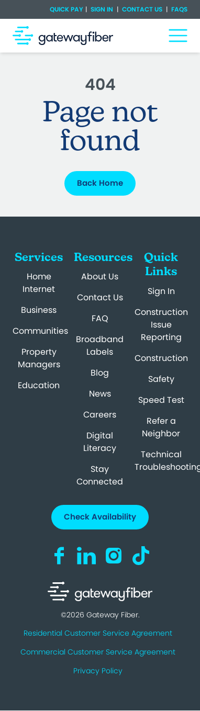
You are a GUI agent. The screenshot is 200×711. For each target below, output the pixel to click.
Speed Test (161, 400)
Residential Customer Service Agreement (98, 633)
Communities (40, 331)
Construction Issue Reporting (161, 324)
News (100, 394)
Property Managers (39, 358)
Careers (99, 415)
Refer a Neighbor (161, 427)
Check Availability (100, 516)
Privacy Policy (98, 670)
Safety (161, 379)
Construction (161, 358)
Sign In (102, 9)
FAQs (178, 9)
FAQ (100, 318)
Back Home (100, 182)
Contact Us (142, 9)
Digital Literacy (99, 442)
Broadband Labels (100, 345)
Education (39, 385)
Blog (100, 373)
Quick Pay (66, 9)
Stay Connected (99, 475)
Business (39, 310)
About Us (99, 276)
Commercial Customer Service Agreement (97, 652)
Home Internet (39, 282)
